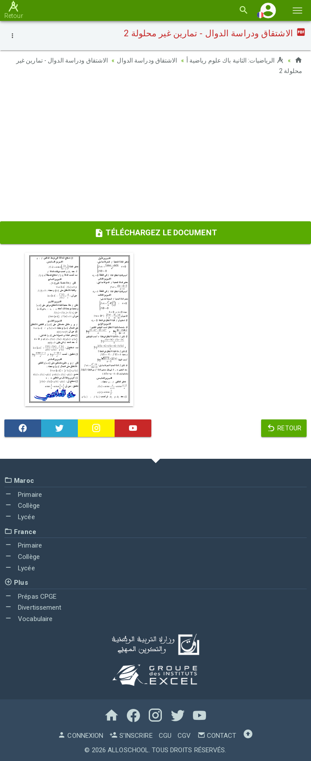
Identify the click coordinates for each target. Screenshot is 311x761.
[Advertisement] (155, 151)
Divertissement (33, 607)
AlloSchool (128, 749)
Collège (22, 505)
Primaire (23, 494)
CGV (184, 735)
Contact (217, 735)
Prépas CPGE (30, 596)
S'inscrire (130, 735)
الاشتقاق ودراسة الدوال (147, 60)
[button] (268, 10)
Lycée (19, 516)
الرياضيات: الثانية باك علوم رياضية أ (235, 60)
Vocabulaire (28, 618)
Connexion (80, 735)
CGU (165, 735)
